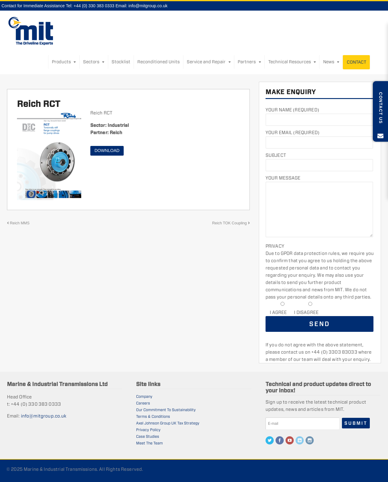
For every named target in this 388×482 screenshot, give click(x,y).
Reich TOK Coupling (231, 223)
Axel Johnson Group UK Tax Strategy (167, 423)
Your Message (283, 177)
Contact (356, 62)
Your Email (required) (292, 132)
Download (107, 150)
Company (144, 396)
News (328, 61)
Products (61, 61)
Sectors (91, 61)
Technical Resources (289, 61)
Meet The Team (149, 443)
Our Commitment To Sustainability (166, 410)
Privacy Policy (148, 430)
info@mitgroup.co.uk (148, 5)
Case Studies (147, 436)
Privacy (275, 246)
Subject (276, 155)
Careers (143, 403)
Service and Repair (206, 61)
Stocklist (121, 61)
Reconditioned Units (158, 61)
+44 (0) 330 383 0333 (94, 5)
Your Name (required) (292, 109)
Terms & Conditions (153, 416)
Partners (247, 61)
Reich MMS (18, 223)
